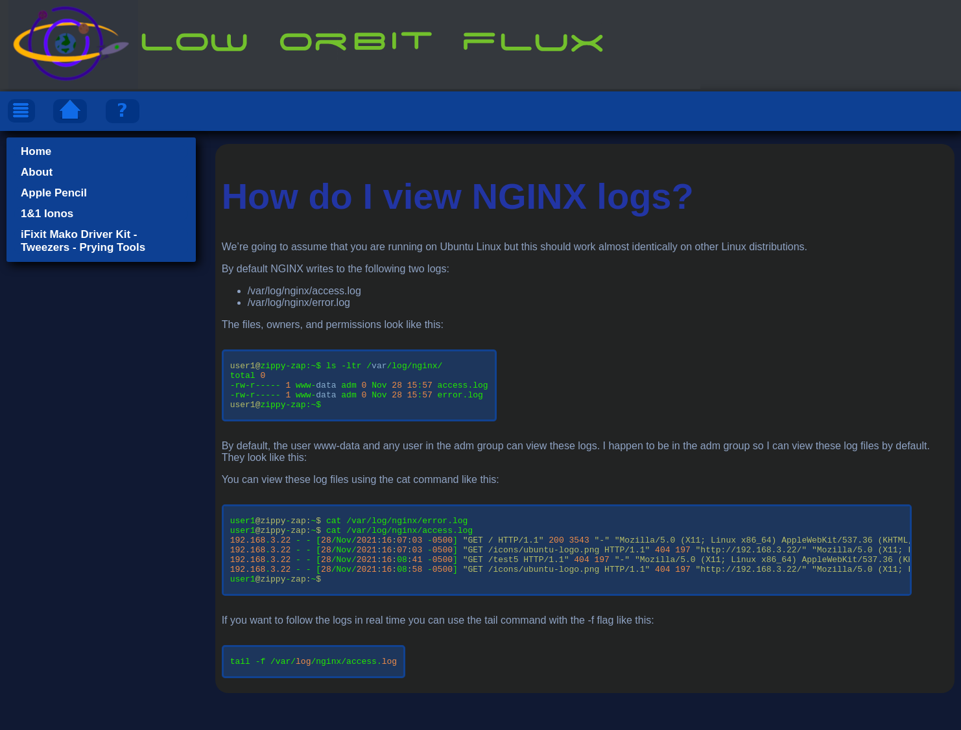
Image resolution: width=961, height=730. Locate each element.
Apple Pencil (54, 193)
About (37, 172)
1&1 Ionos (47, 213)
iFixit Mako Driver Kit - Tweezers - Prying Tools (83, 240)
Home (36, 151)
